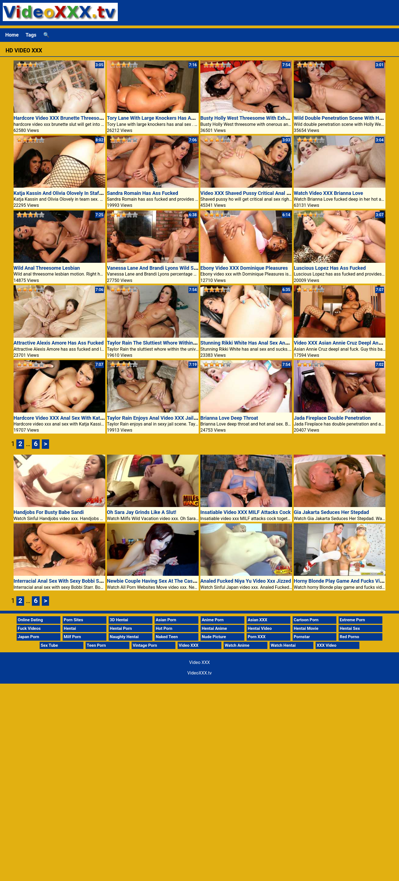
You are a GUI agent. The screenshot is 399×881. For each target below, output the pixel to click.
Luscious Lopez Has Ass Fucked (330, 268)
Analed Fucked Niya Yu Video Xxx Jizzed (245, 581)
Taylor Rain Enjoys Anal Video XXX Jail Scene (158, 418)
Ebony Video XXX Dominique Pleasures (244, 268)
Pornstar (302, 636)
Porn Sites (73, 619)
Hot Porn (164, 628)
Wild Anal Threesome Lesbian (47, 268)
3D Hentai (119, 619)
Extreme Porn (352, 619)
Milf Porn (72, 636)
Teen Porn (96, 645)
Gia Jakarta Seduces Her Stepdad (331, 512)
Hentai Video (260, 628)
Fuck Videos (29, 628)
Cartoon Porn (306, 619)
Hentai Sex (350, 628)
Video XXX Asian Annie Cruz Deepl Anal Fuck (344, 343)
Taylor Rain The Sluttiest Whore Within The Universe (165, 343)
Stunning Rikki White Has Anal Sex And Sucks (251, 343)
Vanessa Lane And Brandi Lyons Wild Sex (153, 268)
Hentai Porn (121, 628)
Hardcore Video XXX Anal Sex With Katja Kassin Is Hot (74, 418)
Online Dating (30, 619)
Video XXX (188, 645)
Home (12, 35)
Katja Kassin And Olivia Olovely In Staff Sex (62, 193)
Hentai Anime (214, 628)
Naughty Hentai (124, 636)
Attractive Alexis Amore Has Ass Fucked (59, 343)
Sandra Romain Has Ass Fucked (142, 193)
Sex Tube (49, 645)
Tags (30, 35)
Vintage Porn (145, 645)
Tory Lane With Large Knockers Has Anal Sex (157, 118)
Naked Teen (167, 636)
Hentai (70, 628)
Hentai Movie (306, 628)
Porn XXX (256, 636)
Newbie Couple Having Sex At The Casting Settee (162, 581)
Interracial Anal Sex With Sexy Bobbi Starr (60, 581)
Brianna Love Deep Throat (229, 418)
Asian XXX (257, 619)
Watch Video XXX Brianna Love (328, 193)
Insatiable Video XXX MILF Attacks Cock (245, 512)
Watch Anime (237, 645)
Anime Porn (213, 619)
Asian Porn (166, 619)
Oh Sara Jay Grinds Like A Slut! (141, 512)
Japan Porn (28, 636)
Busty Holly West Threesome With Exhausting (251, 118)
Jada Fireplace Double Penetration (332, 418)
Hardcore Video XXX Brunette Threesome (60, 118)
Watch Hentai (283, 645)
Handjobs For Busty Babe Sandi (49, 512)
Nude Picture (214, 636)
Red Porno (349, 636)
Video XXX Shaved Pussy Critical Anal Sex (247, 193)
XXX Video (326, 645)
